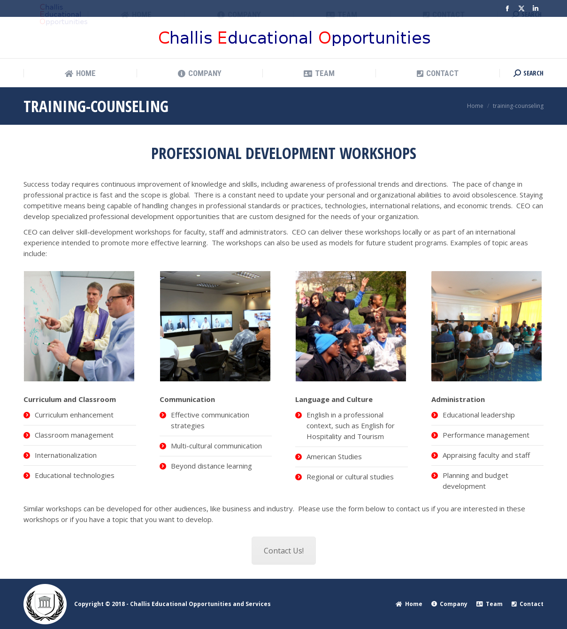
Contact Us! (284, 551)
